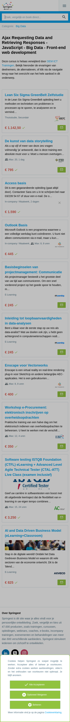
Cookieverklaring (53, 712)
